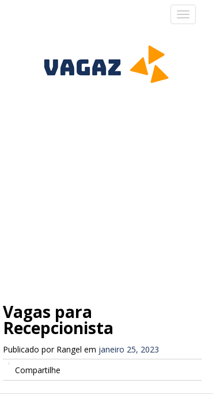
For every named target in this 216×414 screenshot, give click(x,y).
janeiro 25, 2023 (128, 349)
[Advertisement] (108, 173)
